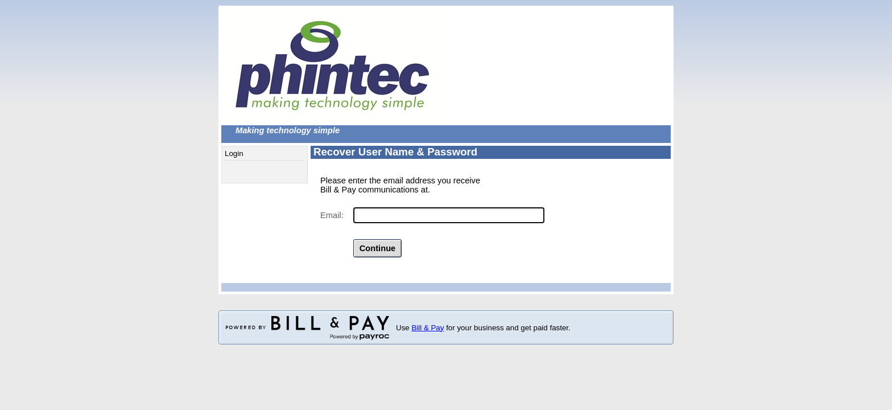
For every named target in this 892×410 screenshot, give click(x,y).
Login (234, 153)
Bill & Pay (427, 327)
